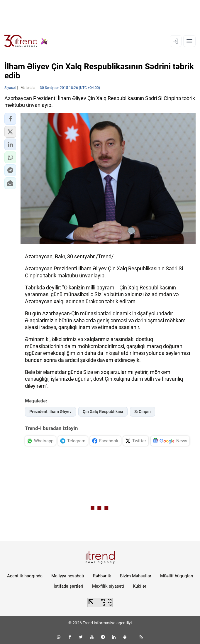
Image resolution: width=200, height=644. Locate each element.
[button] (10, 118)
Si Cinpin (142, 411)
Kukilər (139, 586)
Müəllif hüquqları (176, 576)
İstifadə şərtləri (68, 586)
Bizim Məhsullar (135, 576)
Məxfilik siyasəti (108, 586)
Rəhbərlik (102, 576)
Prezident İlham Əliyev (50, 411)
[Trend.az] (26, 41)
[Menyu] (189, 41)
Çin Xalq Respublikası (103, 411)
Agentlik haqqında (25, 576)
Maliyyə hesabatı (67, 576)
